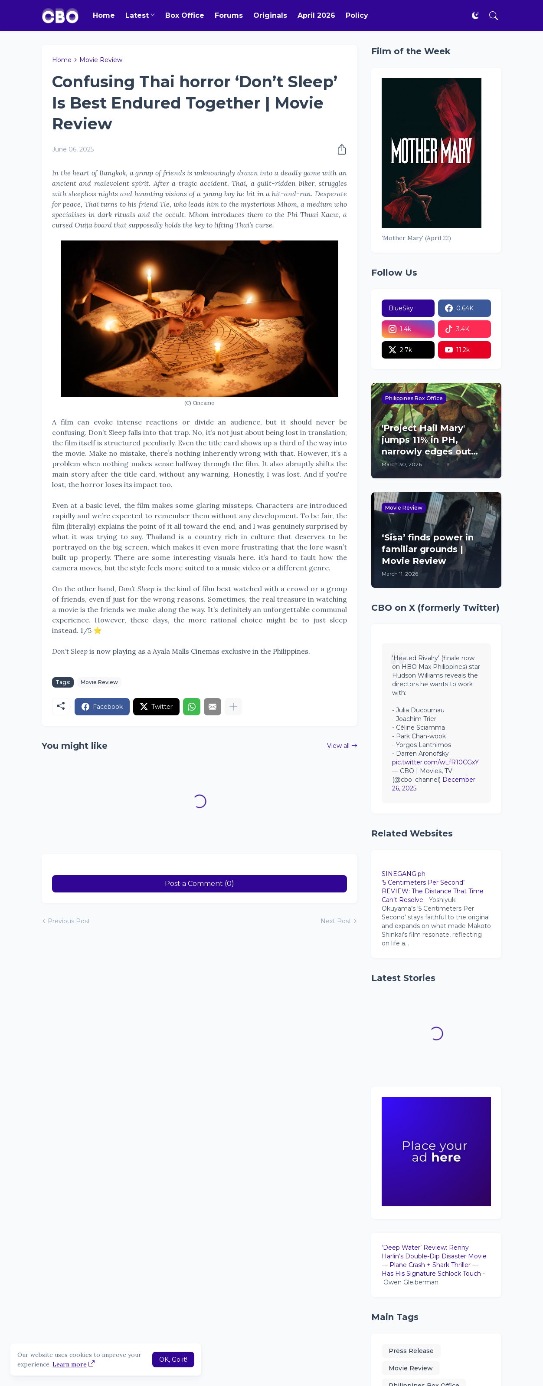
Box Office (184, 15)
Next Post (336, 921)
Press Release (411, 1351)
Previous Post (69, 921)
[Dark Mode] (475, 15)
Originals (270, 15)
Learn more (69, 1364)
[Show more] (233, 706)
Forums (229, 15)
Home (104, 15)
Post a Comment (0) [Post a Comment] (199, 883)
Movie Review (100, 60)
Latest (137, 15)
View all (338, 746)
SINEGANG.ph (403, 874)
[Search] (493, 15)
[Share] (339, 149)
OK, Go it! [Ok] (173, 1359)
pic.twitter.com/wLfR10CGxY (435, 762)
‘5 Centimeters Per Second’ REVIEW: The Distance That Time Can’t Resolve (433, 891)
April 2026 (316, 15)
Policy (357, 15)
